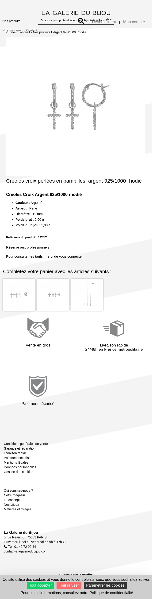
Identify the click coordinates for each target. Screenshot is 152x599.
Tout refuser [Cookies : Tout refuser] (69, 585)
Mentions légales (16, 462)
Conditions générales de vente (26, 444)
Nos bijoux (11, 504)
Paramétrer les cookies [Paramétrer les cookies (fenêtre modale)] (105, 585)
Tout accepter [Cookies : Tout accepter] (40, 585)
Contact (31, 30)
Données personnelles (20, 467)
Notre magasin (14, 495)
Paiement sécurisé (17, 458)
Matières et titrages (17, 509)
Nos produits (11, 21)
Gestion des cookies (18, 472)
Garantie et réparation (19, 448)
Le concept (12, 500)
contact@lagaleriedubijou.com (25, 551)
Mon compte (134, 22)
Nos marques (11, 30)
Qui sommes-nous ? (18, 490)
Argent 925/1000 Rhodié (69, 32)
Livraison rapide (15, 453)
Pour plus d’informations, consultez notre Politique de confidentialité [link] (77, 593)
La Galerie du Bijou (21, 532)
